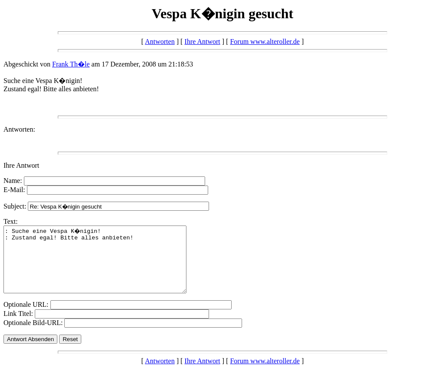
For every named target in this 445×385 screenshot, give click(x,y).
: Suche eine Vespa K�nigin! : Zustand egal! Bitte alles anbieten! (105, 266)
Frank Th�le (71, 64)
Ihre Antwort (202, 41)
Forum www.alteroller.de (264, 41)
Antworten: (19, 129)
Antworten (159, 41)
